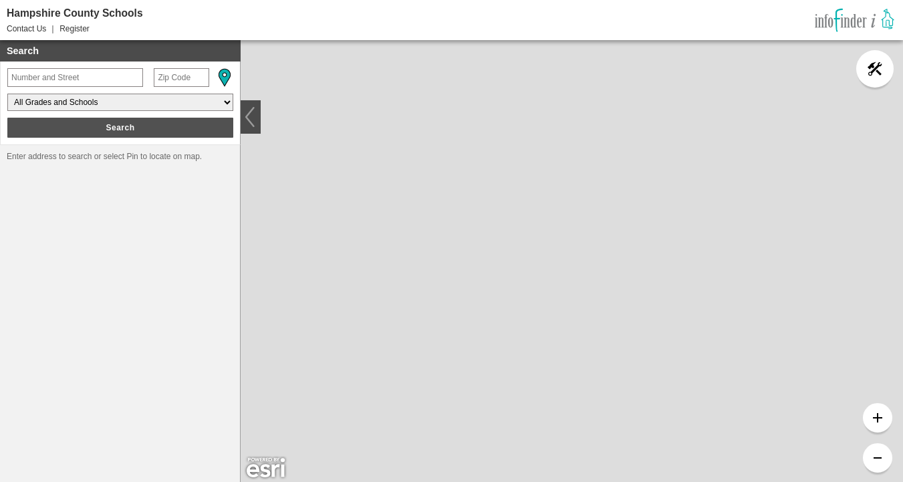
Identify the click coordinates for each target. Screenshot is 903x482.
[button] (224, 77)
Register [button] (74, 28)
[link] (854, 20)
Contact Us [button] (26, 28)
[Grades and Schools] (120, 102)
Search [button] (120, 127)
